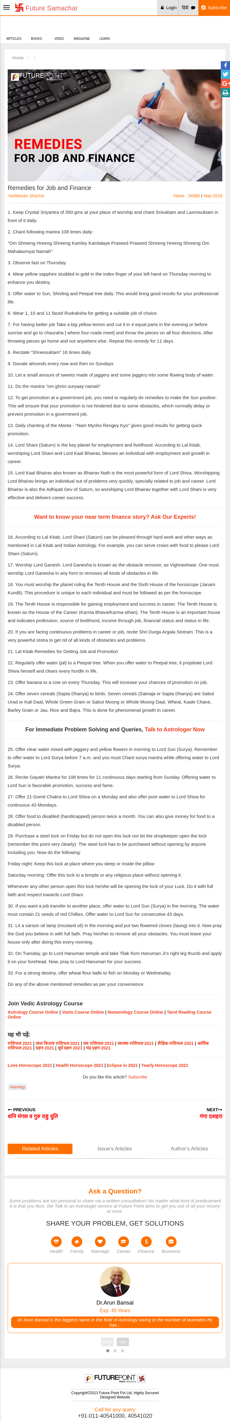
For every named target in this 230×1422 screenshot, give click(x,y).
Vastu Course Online (83, 1012)
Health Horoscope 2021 (79, 1065)
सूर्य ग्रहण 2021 (70, 1047)
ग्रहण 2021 (45, 1047)
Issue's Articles (115, 1149)
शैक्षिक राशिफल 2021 (176, 1043)
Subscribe (214, 7)
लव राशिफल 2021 (98, 1043)
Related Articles (40, 1149)
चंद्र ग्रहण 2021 (98, 1047)
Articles (14, 28)
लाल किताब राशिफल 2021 (58, 1043)
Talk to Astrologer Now (175, 729)
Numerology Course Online (135, 1012)
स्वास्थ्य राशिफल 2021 (136, 1043)
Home (18, 57)
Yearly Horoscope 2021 (164, 1065)
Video (59, 28)
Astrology (17, 1087)
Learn (104, 28)
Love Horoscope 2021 (30, 1065)
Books (36, 28)
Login (169, 7)
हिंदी (188, 7)
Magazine (81, 28)
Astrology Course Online (33, 1012)
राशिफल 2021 (20, 1043)
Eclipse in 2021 (122, 1065)
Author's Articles (189, 1149)
